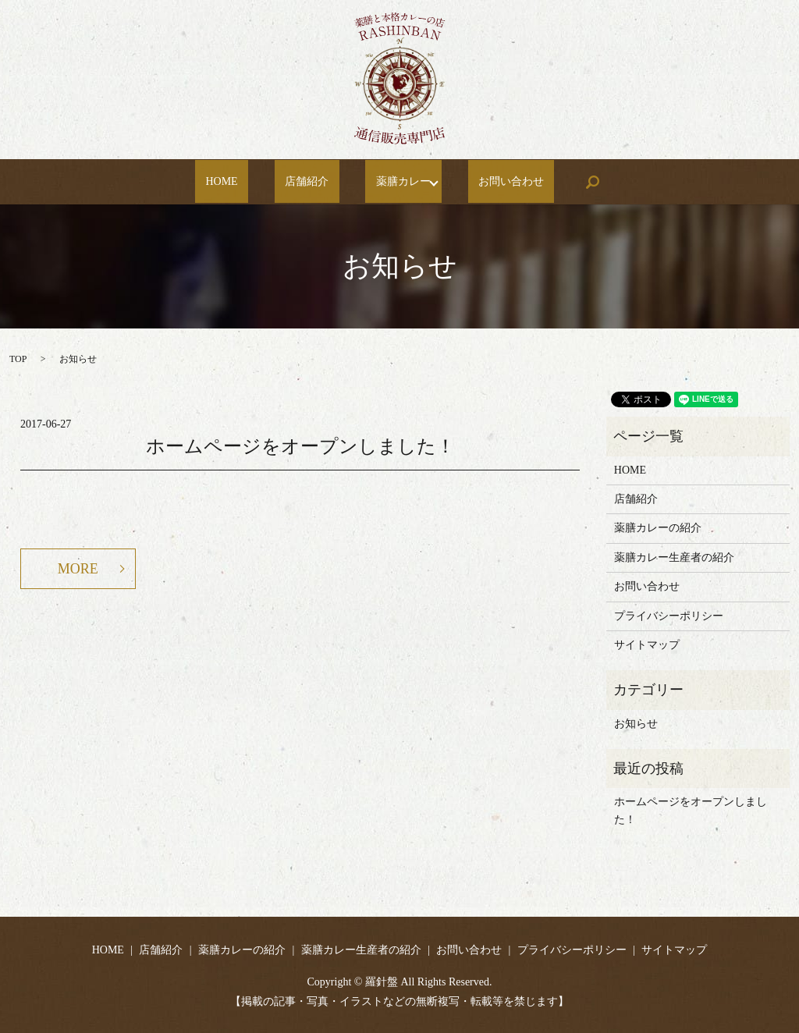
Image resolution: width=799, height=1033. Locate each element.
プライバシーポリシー (668, 616)
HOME (245, 182)
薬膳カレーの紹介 (657, 528)
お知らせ (636, 723)
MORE (78, 569)
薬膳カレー (384, 182)
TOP (18, 358)
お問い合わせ (487, 182)
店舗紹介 (310, 182)
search (558, 181)
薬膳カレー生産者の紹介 (674, 557)
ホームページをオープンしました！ (300, 446)
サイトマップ (647, 645)
